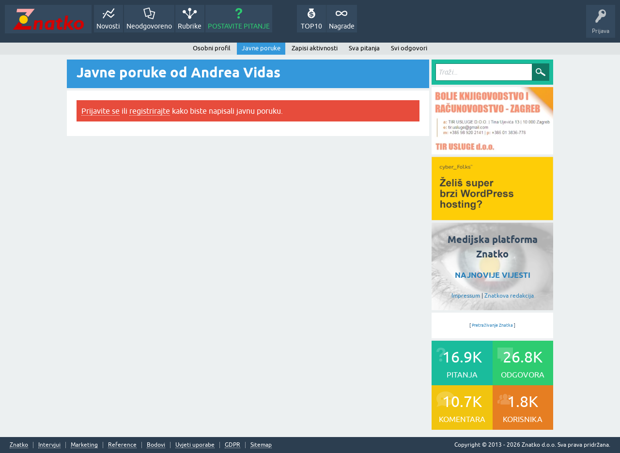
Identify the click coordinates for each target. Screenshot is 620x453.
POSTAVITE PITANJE (239, 26)
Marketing (84, 445)
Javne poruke (261, 48)
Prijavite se (100, 110)
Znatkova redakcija (509, 295)
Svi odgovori (409, 48)
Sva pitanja (364, 48)
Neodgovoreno (149, 26)
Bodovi (156, 445)
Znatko (19, 445)
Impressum (465, 295)
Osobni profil (212, 48)
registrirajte (149, 110)
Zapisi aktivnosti (315, 48)
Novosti (108, 26)
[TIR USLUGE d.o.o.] (492, 151)
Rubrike (190, 26)
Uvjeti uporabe (195, 445)
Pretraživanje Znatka (492, 325)
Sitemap (261, 445)
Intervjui (49, 445)
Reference (122, 445)
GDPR (232, 445)
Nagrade (342, 26)
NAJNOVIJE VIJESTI (492, 275)
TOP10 (311, 26)
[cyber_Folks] (492, 216)
